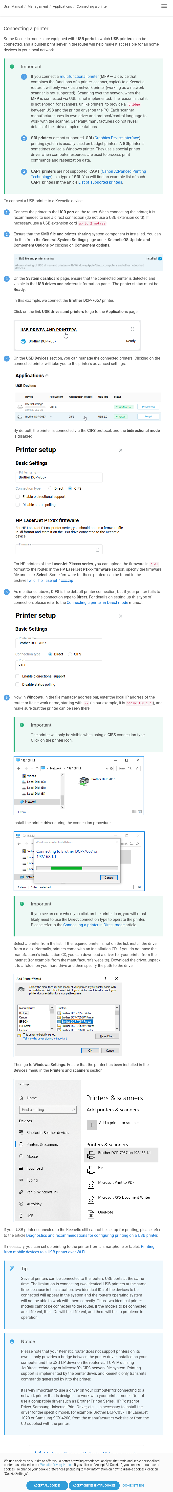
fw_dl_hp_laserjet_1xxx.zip (50, 580)
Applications (62, 6)
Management (38, 6)
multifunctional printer (79, 76)
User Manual (13, 6)
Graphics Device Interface (116, 138)
